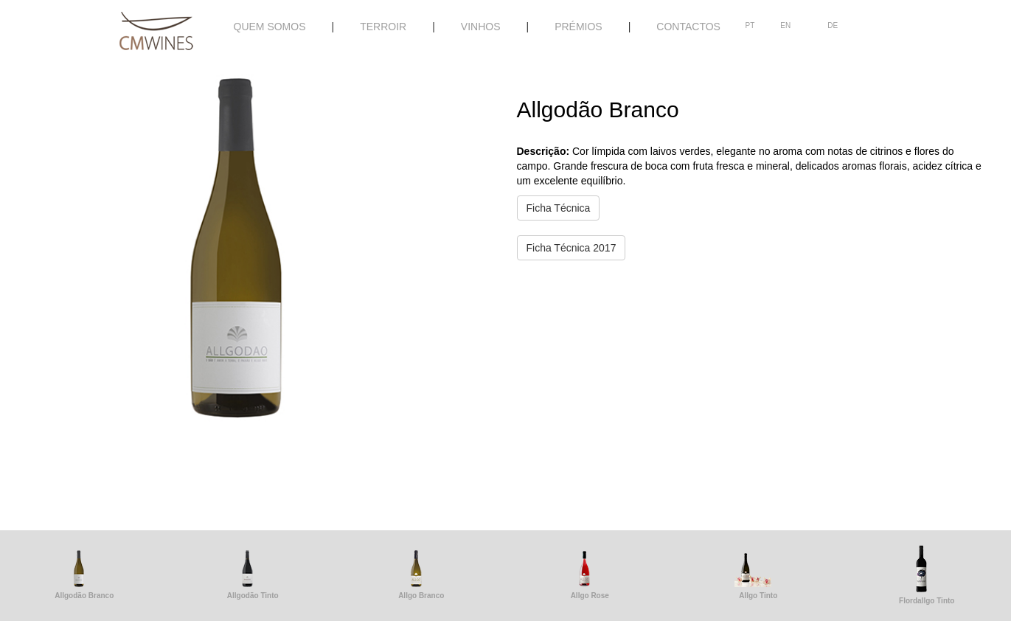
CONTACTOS (688, 26)
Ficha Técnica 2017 (571, 248)
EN (785, 25)
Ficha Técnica (559, 208)
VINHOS (481, 26)
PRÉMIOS (578, 26)
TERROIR (383, 26)
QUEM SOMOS (270, 26)
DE (832, 25)
